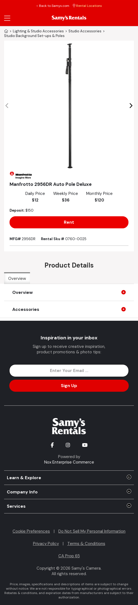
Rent (69, 222)
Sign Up (69, 385)
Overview (17, 278)
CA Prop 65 (69, 556)
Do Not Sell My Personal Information (91, 531)
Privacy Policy (46, 543)
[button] (131, 106)
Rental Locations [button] (87, 6)
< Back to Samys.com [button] (52, 6)
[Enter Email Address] (69, 370)
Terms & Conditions (86, 543)
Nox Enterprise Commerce (69, 462)
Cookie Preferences (31, 531)
